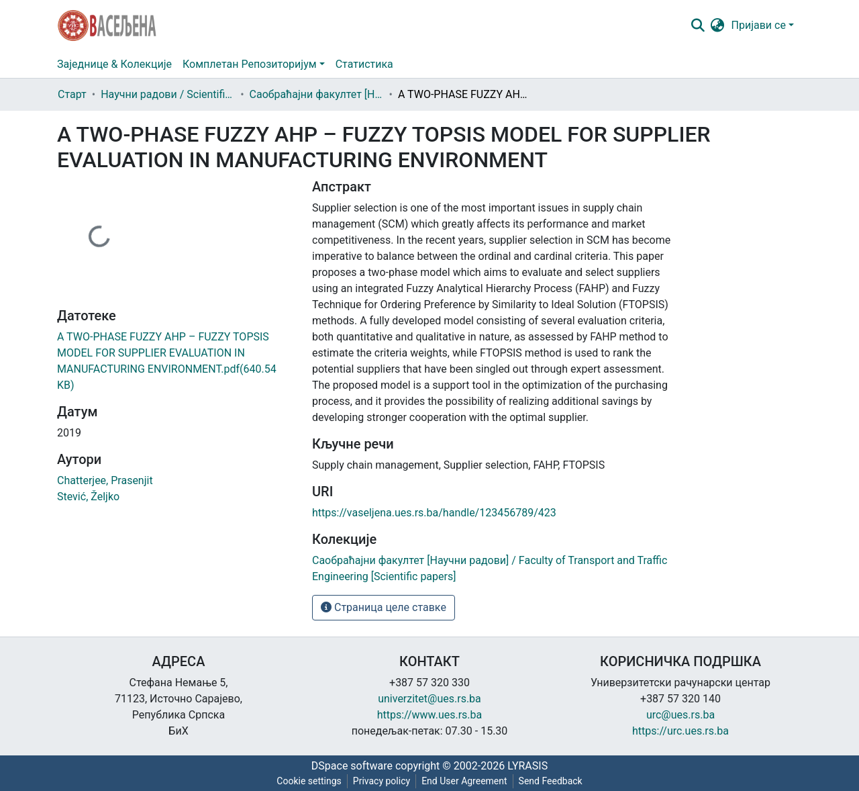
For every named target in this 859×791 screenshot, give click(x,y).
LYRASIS (527, 765)
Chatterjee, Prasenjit (105, 480)
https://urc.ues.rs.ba (680, 731)
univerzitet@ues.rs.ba (429, 698)
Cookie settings (309, 781)
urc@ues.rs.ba (680, 714)
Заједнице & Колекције (114, 64)
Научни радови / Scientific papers (168, 94)
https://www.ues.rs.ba (430, 714)
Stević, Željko (88, 496)
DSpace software (352, 765)
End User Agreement (464, 781)
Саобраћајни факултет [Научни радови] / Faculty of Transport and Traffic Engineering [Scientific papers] (317, 94)
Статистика (364, 64)
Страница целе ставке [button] (383, 607)
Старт (72, 94)
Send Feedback (551, 781)
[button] (718, 25)
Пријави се (758, 25)
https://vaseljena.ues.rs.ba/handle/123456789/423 (434, 512)
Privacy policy (381, 781)
